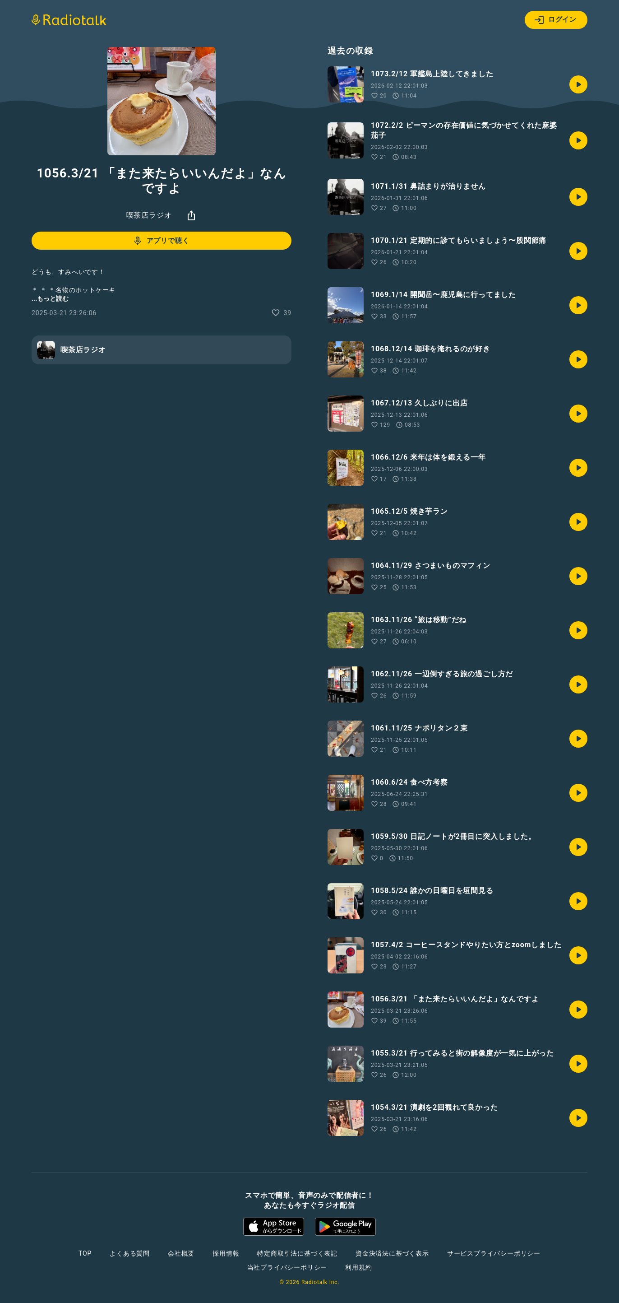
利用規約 (358, 1267)
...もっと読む (50, 298)
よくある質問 (130, 1253)
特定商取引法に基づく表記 (297, 1253)
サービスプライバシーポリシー (493, 1253)
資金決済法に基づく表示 (392, 1253)
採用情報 (225, 1253)
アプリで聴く (160, 240)
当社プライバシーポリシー (287, 1267)
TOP (85, 1253)
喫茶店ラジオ (149, 215)
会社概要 (181, 1253)
